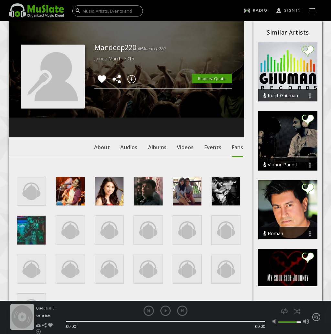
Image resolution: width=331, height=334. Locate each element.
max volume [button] (306, 321)
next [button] (182, 311)
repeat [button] (284, 311)
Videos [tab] (185, 108)
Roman (273, 233)
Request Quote (212, 78)
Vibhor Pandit (280, 164)
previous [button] (149, 311)
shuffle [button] (297, 311)
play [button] (165, 311)
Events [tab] (212, 108)
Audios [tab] (128, 108)
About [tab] (102, 108)
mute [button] (275, 321)
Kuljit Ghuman (280, 95)
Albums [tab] (157, 108)
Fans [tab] (237, 111)
